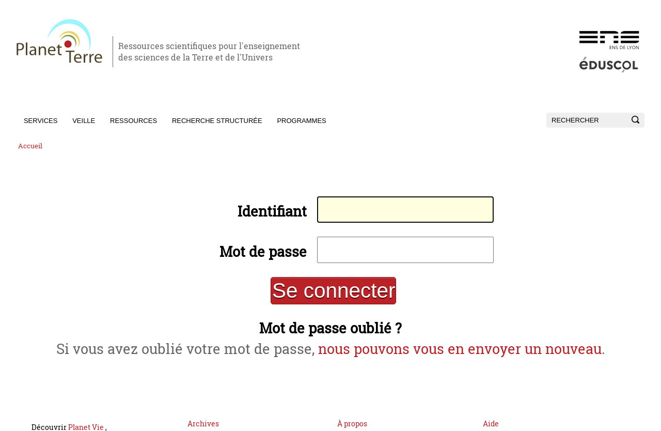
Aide (491, 413)
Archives (203, 413)
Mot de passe (268, 248)
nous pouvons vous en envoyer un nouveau (448, 340)
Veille (83, 121)
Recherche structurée (217, 121)
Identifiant (276, 210)
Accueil (30, 146)
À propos (352, 413)
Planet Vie (86, 416)
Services (41, 121)
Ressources (133, 121)
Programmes (301, 121)
